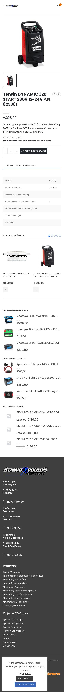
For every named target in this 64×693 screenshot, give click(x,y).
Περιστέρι (8, 492)
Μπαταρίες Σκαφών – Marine (17, 594)
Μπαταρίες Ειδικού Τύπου (16, 601)
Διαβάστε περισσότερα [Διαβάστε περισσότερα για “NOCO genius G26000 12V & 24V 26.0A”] (5, 289)
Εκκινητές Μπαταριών (14, 605)
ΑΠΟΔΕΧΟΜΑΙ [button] (24, 678)
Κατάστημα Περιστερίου (9, 483)
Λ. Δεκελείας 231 (11, 542)
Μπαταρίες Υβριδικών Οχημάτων (19, 590)
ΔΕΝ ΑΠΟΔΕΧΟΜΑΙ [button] (25, 684)
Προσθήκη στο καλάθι (34, 151)
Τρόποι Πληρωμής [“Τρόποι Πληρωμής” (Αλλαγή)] (12, 627)
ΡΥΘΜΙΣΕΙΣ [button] (25, 673)
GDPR (6, 638)
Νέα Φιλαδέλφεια (12, 546)
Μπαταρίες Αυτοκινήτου (14, 579)
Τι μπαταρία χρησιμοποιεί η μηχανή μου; (23, 575)
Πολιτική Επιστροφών (14, 630)
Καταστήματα (9, 642)
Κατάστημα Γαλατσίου (9, 510)
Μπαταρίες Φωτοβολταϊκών (16, 598)
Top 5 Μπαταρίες (12, 572)
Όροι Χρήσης (9, 634)
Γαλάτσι (7, 519)
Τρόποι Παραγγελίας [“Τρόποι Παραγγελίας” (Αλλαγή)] (13, 623)
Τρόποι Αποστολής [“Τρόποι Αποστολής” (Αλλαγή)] (12, 619)
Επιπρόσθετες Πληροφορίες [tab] (21, 165)
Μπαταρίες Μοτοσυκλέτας (16, 583)
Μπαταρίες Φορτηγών (14, 586)
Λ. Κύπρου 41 (10, 489)
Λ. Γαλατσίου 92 (11, 516)
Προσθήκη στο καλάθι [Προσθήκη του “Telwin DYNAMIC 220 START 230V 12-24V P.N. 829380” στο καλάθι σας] (36, 289)
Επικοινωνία (9, 645)
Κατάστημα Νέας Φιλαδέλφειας (13, 536)
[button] (49, 235)
